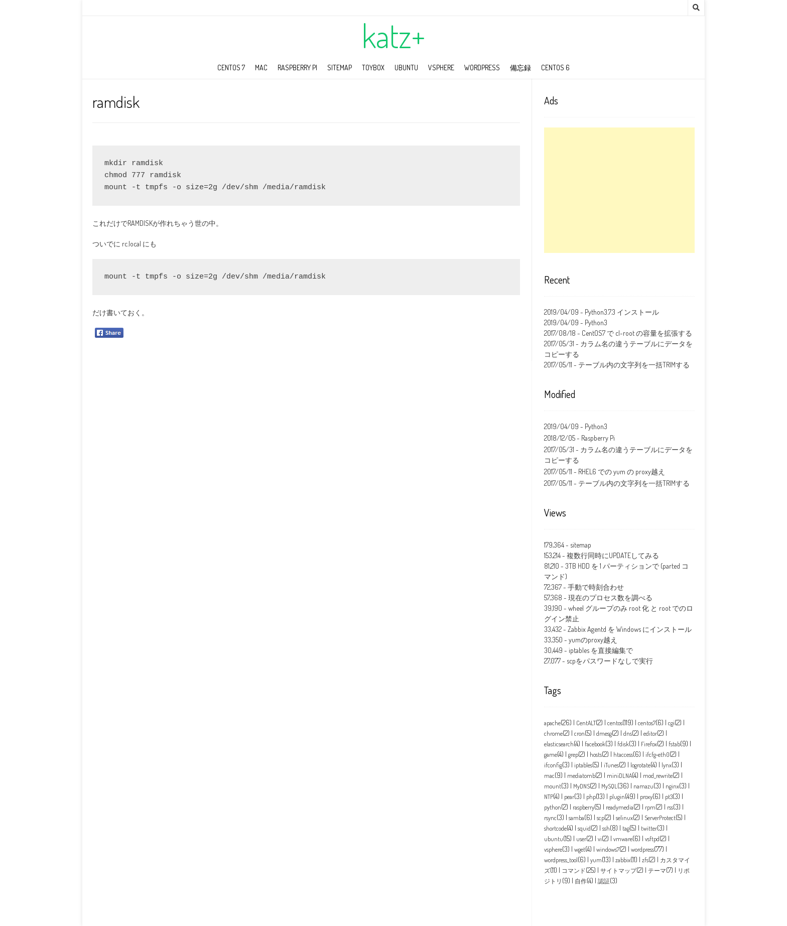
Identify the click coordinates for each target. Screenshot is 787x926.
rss (670, 807)
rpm (650, 807)
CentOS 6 (555, 67)
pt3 (669, 797)
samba (576, 818)
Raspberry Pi (297, 67)
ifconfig (553, 765)
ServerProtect (660, 818)
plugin (617, 797)
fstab (674, 744)
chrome (553, 733)
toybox (373, 67)
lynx (667, 765)
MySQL (609, 786)
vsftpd (652, 839)
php (591, 797)
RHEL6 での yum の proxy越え (621, 471)
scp (600, 818)
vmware (622, 839)
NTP (548, 797)
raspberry (583, 807)
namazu (643, 786)
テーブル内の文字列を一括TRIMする (634, 364)
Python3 (596, 322)
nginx (672, 786)
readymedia (619, 807)
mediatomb (581, 775)
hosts (596, 754)
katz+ (393, 36)
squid (584, 828)
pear (569, 797)
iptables (583, 765)
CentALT (586, 723)
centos (614, 723)
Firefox (649, 744)
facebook (595, 744)
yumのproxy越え (593, 639)
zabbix (622, 860)
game (550, 754)
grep (573, 754)
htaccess (623, 754)
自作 (581, 881)
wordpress (482, 67)
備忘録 (520, 67)
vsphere (553, 849)
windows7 (607, 849)
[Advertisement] (619, 190)
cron (579, 733)
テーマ (657, 870)
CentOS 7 (231, 67)
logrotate (640, 765)
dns (627, 733)
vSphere (441, 67)
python (552, 807)
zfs (645, 860)
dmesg (604, 733)
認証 (604, 881)
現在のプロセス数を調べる (610, 597)
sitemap (339, 67)
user (581, 839)
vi (600, 839)
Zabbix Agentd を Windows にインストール (630, 629)
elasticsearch (559, 744)
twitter (649, 828)
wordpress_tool (561, 860)
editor (650, 733)
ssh (606, 828)
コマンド (574, 870)
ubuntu (406, 67)
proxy (646, 797)
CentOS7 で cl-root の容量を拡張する (637, 333)
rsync (550, 818)
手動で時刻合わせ (596, 587)
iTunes (611, 765)
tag (625, 828)
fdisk (623, 744)
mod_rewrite (658, 775)
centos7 (646, 723)
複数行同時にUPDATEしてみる (613, 555)
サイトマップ (618, 870)
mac (261, 67)
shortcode (555, 828)
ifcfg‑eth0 (657, 754)
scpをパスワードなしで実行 (610, 660)
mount (552, 786)
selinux (624, 818)
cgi (671, 723)
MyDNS (581, 786)
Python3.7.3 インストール (622, 312)
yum (596, 860)
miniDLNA (619, 775)
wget (579, 849)
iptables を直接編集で (601, 650)
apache (552, 723)
